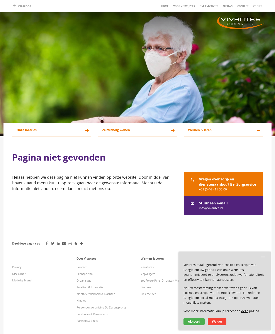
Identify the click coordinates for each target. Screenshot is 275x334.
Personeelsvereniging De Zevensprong (101, 307)
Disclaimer (18, 274)
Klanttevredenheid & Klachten (95, 294)
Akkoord (194, 321)
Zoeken (258, 6)
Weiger (217, 321)
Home (164, 6)
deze (244, 311)
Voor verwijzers (184, 6)
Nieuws (228, 6)
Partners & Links (87, 321)
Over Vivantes (209, 6)
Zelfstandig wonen (116, 130)
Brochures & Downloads (92, 314)
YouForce (147, 281)
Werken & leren (200, 130)
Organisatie (83, 281)
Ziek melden (148, 294)
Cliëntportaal (84, 274)
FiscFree (146, 287)
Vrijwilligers (148, 274)
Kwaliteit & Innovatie (89, 287)
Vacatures (147, 267)
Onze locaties (27, 130)
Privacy (17, 267)
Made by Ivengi (22, 280)
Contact (242, 6)
